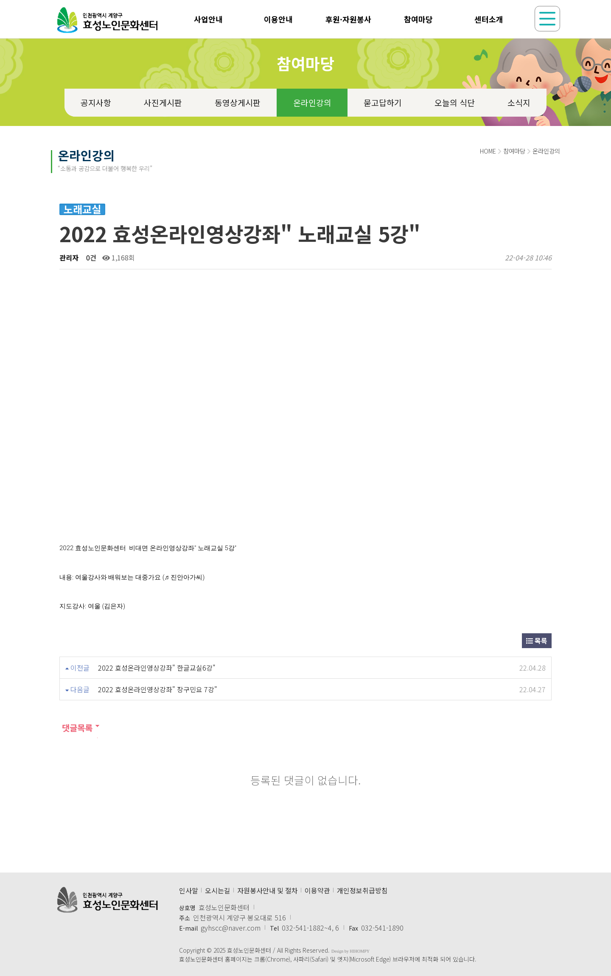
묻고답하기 (383, 103)
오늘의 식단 (454, 103)
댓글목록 (75, 728)
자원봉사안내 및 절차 (267, 890)
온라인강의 (312, 103)
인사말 (188, 890)
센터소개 (488, 19)
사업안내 (208, 19)
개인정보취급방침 (362, 890)
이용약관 (317, 890)
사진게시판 (163, 103)
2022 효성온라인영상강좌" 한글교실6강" (157, 668)
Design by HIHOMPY (350, 951)
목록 (536, 640)
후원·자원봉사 (348, 19)
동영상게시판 (238, 103)
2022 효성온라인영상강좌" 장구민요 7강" (157, 689)
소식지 (518, 103)
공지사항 (96, 103)
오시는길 (217, 890)
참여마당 (418, 19)
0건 (90, 257)
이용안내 (278, 19)
